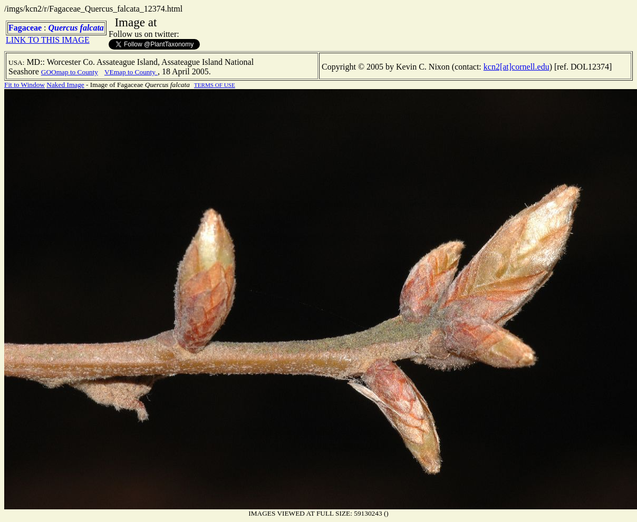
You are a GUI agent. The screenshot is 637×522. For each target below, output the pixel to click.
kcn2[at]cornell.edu (516, 66)
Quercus (63, 27)
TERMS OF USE (214, 85)
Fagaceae (25, 27)
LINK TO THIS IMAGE (48, 39)
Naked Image (65, 85)
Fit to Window (24, 85)
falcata (92, 27)
